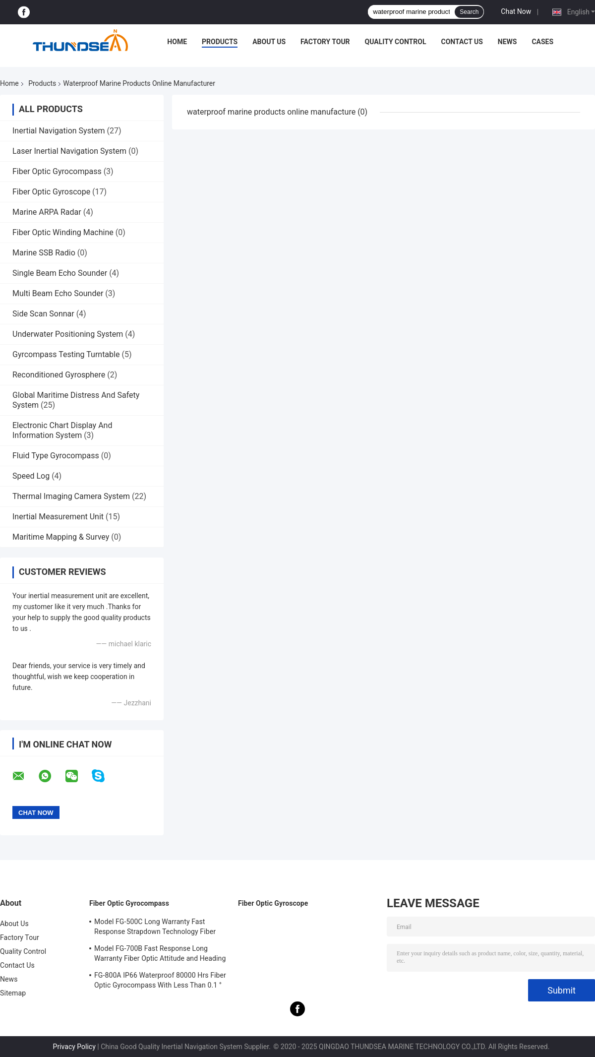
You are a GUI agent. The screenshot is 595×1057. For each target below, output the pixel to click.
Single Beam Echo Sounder (59, 273)
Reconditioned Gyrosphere (58, 374)
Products (220, 42)
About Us (269, 42)
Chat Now (516, 11)
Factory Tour (325, 42)
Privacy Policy (74, 1047)
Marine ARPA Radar (46, 212)
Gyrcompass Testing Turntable (65, 354)
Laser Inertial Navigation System (69, 151)
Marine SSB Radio (43, 252)
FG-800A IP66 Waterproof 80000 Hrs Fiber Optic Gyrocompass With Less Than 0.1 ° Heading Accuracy (160, 981)
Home (177, 42)
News (507, 42)
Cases (542, 42)
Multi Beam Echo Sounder (57, 293)
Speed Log (31, 476)
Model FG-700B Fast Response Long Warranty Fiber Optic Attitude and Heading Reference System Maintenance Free (160, 954)
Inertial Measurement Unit (58, 516)
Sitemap (13, 993)
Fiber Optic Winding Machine (63, 232)
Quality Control (395, 42)
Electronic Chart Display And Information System (62, 430)
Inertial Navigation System (58, 130)
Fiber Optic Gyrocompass (57, 171)
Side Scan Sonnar (43, 313)
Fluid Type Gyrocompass (55, 455)
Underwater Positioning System (67, 334)
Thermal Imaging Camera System (71, 496)
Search (469, 11)
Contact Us (461, 42)
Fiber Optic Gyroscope (51, 191)
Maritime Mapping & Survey (60, 537)
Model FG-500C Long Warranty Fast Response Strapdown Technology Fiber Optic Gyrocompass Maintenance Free (155, 928)
